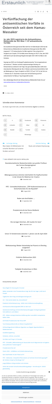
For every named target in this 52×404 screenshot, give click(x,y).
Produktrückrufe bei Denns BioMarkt (26, 210)
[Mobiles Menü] (4, 11)
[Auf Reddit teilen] (10, 130)
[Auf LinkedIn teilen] (10, 125)
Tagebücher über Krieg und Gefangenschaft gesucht (17, 296)
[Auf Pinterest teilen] (41, 120)
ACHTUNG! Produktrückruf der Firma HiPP (14, 320)
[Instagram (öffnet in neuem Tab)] (40, 11)
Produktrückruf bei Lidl (9, 348)
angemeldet (12, 107)
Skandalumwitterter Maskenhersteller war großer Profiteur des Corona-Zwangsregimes (26, 164)
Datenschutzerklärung (16, 401)
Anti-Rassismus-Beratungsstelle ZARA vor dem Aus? (17, 306)
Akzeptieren (26, 387)
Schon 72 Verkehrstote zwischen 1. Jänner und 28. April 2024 (26, 234)
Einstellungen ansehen (26, 397)
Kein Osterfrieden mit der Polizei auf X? (13, 354)
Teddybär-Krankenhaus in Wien (26, 269)
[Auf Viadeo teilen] (41, 130)
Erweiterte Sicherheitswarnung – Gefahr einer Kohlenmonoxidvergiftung (22, 303)
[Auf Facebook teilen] (26, 120)
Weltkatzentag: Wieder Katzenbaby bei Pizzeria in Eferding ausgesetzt (26, 247)
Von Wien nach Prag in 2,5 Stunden (12, 339)
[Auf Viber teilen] (26, 125)
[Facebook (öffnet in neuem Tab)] (38, 11)
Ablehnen (26, 392)
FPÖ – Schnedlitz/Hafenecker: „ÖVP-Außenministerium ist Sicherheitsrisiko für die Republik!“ (26, 188)
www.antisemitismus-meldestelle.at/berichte (17, 82)
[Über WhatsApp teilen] (26, 134)
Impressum (38, 401)
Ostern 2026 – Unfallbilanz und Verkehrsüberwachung (18, 351)
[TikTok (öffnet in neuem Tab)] (43, 11)
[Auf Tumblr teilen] (26, 130)
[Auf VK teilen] (41, 125)
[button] (49, 372)
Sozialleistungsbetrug (8, 332)
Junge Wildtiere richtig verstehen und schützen (15, 363)
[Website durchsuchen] (47, 12)
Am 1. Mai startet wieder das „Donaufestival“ (15, 300)
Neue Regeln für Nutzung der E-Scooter (13, 288)
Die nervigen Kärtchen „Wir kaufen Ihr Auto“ (26, 222)
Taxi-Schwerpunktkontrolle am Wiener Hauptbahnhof (17, 324)
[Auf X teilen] (10, 120)
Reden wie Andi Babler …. (26, 198)
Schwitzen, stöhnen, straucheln (11, 336)
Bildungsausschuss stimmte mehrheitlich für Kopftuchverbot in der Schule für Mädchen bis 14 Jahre (26, 176)
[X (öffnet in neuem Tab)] (35, 11)
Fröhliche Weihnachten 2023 (26, 257)
